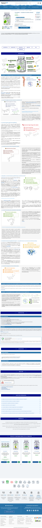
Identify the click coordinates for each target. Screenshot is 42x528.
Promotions (10, 522)
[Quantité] (16, 28)
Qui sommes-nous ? (3, 518)
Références (21, 49)
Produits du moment (11, 523)
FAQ (36, 47)
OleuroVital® (26, 451)
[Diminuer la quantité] (17, 28)
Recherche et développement (3, 521)
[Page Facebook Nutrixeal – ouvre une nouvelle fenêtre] (27, 510)
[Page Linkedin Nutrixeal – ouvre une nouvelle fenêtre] (36, 510)
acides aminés (8, 246)
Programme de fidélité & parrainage (20, 521)
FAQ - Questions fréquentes (21, 519)
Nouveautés (10, 521)
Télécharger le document (7, 382)
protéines (9, 245)
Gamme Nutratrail (11, 520)
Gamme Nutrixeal (11, 519)
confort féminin (38, 19)
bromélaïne (2, 93)
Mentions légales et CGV (20, 522)
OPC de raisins (3, 92)
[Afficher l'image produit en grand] (7, 18)
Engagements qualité (3, 519)
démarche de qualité (7, 200)
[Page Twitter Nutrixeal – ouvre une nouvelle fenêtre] (29, 510)
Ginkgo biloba (8, 93)
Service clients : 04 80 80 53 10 (29, 522)
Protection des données (20, 523)
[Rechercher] (30, 3)
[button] (5, 7)
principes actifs (16, 178)
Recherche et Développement (5, 389)
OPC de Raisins (36, 451)
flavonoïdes (15, 180)
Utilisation (21, 47)
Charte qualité (3, 387)
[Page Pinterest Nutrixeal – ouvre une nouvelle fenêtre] (34, 510)
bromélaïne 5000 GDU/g (7, 324)
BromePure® (5, 451)
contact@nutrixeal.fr (28, 523)
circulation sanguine (15, 187)
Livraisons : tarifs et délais (20, 518)
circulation (37, 14)
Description (5, 47)
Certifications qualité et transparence (7, 386)
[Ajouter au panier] (8, 462)
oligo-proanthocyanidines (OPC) (31, 102)
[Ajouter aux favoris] (31, 28)
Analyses (28, 47)
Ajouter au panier (24, 27)
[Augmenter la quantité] (17, 27)
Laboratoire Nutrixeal (28, 518)
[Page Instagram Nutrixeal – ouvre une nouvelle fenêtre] (32, 510)
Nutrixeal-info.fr (28, 507)
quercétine (2, 182)
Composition (13, 47)
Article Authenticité (4, 388)
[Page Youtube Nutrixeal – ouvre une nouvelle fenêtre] (37, 510)
